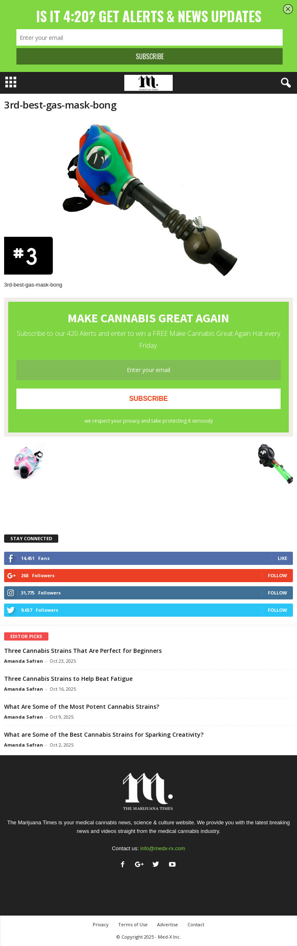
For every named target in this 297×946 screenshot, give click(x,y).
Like (282, 558)
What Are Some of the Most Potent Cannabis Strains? (81, 706)
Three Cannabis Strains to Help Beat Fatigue (68, 678)
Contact (195, 924)
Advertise (167, 924)
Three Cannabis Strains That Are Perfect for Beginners (83, 651)
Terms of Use (133, 924)
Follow (277, 575)
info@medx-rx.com (162, 848)
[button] (284, 83)
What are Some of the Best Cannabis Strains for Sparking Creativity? (103, 734)
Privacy (101, 924)
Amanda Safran (23, 661)
